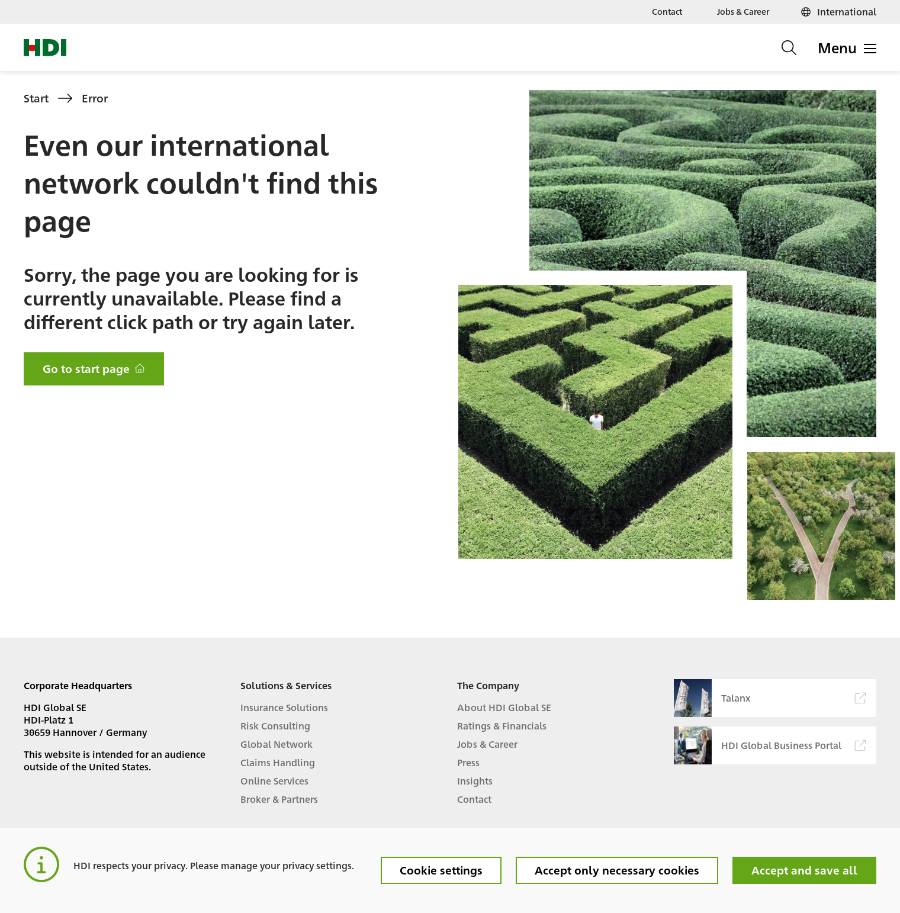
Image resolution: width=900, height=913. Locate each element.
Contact (667, 11)
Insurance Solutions (284, 707)
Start (36, 97)
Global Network (276, 744)
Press (468, 762)
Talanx (770, 698)
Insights (475, 780)
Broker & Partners (279, 799)
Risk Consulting (275, 725)
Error (95, 97)
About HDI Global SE (504, 707)
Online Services (274, 780)
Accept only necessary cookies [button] (617, 869)
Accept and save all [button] (804, 869)
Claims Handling (277, 762)
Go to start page (94, 368)
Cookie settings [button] (441, 869)
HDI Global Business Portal (770, 745)
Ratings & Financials (502, 725)
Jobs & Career (743, 11)
